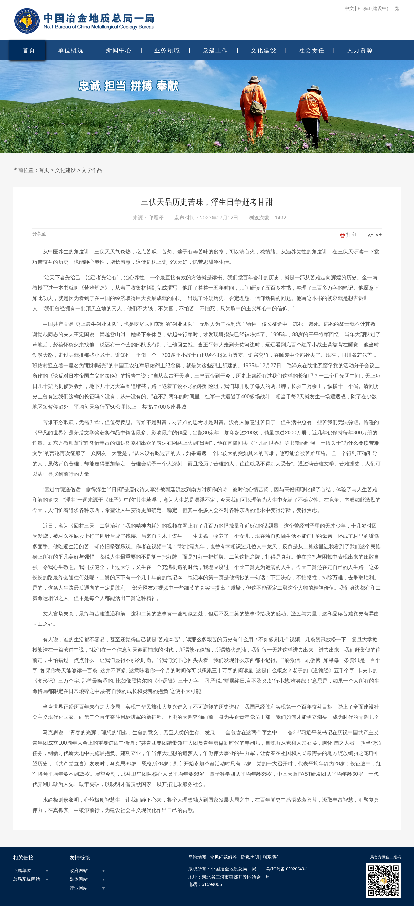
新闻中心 (119, 50)
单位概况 (71, 50)
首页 (29, 50)
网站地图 (197, 857)
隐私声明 (250, 857)
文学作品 (92, 170)
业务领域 (167, 50)
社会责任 (312, 50)
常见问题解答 (223, 857)
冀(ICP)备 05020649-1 (287, 869)
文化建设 (264, 50)
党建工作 (215, 50)
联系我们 (272, 857)
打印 (348, 235)
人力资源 (360, 50)
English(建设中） (374, 8)
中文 (349, 8)
